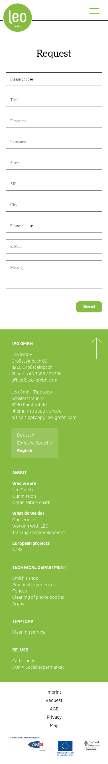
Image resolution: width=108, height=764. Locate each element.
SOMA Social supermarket (38, 667)
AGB (54, 709)
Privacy (54, 717)
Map (54, 726)
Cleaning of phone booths (38, 597)
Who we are (24, 483)
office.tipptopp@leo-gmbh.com (43, 417)
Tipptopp (22, 621)
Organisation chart (31, 502)
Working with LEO (30, 526)
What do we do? (28, 513)
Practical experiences (34, 585)
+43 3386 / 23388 (44, 374)
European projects (31, 543)
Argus (18, 604)
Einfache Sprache (34, 443)
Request (54, 700)
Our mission (24, 496)
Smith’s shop (25, 578)
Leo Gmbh (22, 490)
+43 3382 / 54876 (44, 411)
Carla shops (23, 661)
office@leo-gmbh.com (34, 380)
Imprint (54, 692)
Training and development (38, 533)
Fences (19, 591)
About (19, 472)
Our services (24, 520)
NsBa (17, 550)
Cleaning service (29, 632)
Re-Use (20, 650)
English (24, 451)
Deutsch (25, 435)
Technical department (39, 567)
